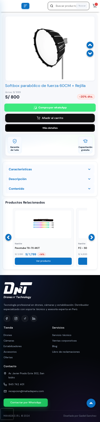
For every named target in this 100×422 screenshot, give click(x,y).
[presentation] (7, 414)
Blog (54, 346)
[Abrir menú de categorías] (25, 6)
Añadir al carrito (50, 118)
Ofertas (8, 357)
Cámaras (9, 340)
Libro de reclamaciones (66, 351)
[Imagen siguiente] (90, 53)
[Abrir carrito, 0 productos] (94, 6)
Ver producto (43, 261)
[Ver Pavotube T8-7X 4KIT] (43, 237)
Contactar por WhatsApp (25, 402)
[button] (68, 6)
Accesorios (10, 351)
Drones (8, 335)
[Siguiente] (92, 237)
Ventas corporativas (64, 340)
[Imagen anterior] (90, 45)
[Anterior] (8, 237)
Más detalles (50, 128)
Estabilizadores (13, 346)
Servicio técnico (61, 335)
